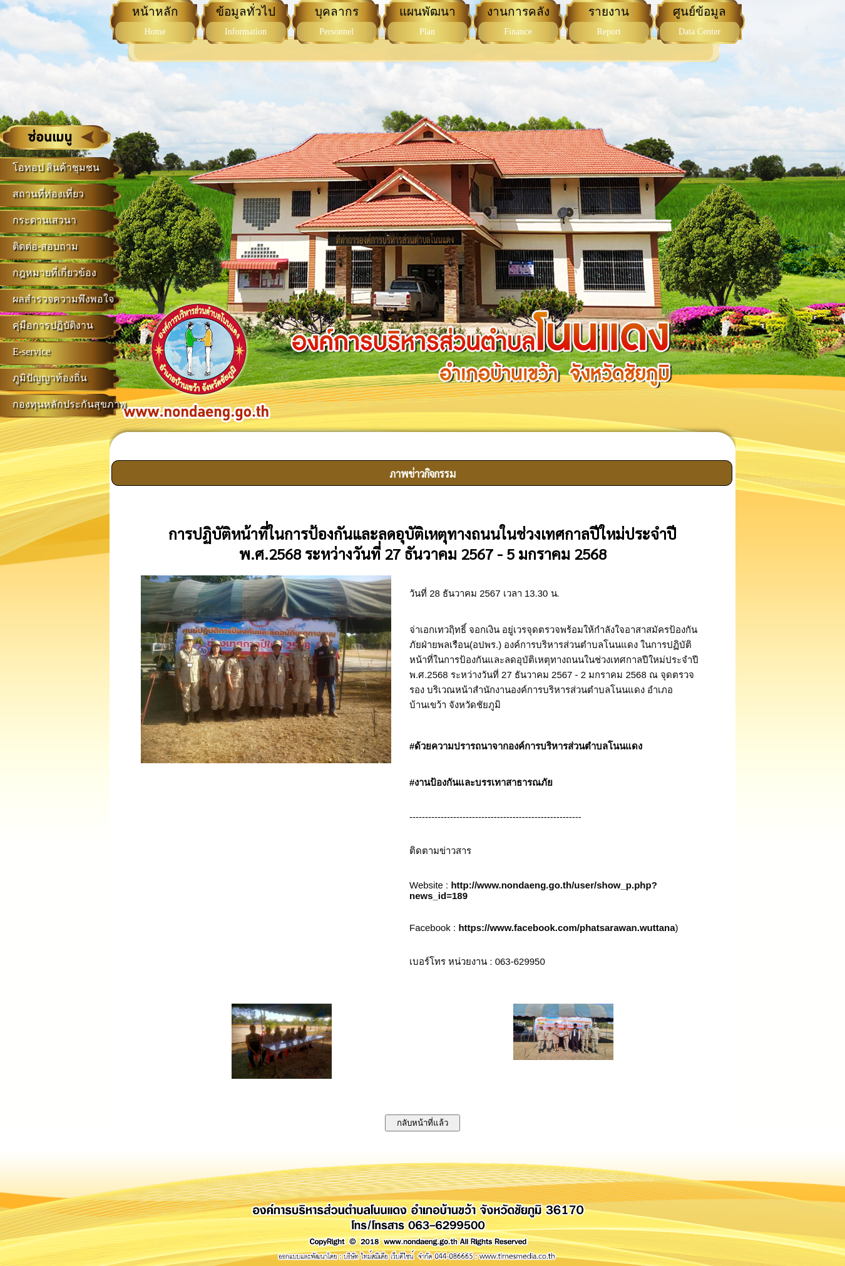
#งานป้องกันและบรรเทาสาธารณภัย (481, 782)
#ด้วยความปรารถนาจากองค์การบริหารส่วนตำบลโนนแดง (525, 746)
